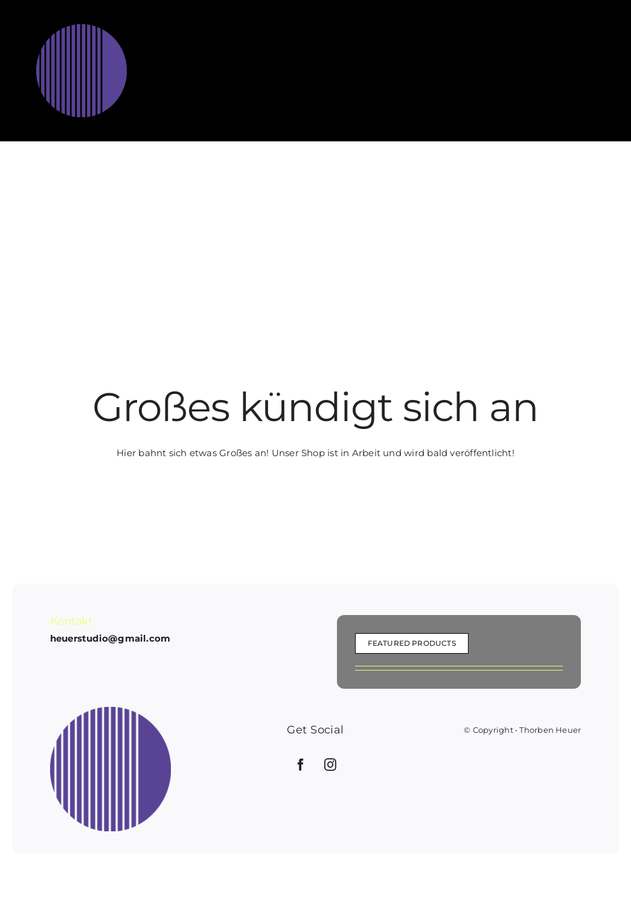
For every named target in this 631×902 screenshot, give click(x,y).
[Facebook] (300, 764)
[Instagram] (330, 764)
